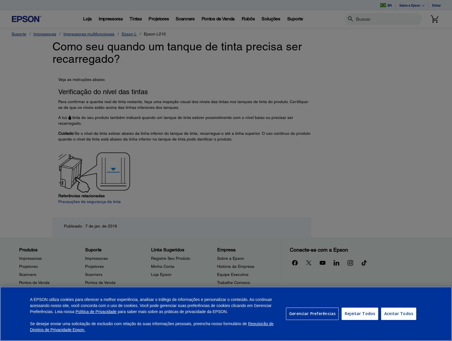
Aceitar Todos (398, 313)
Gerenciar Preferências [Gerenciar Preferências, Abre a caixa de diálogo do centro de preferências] (312, 313)
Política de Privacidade (96, 311)
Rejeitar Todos (360, 313)
